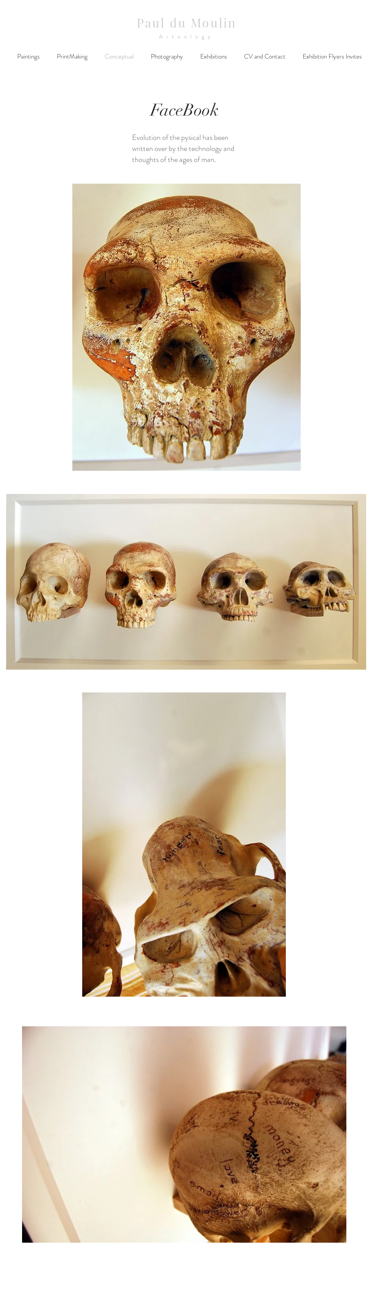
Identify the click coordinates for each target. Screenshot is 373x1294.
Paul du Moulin (187, 22)
